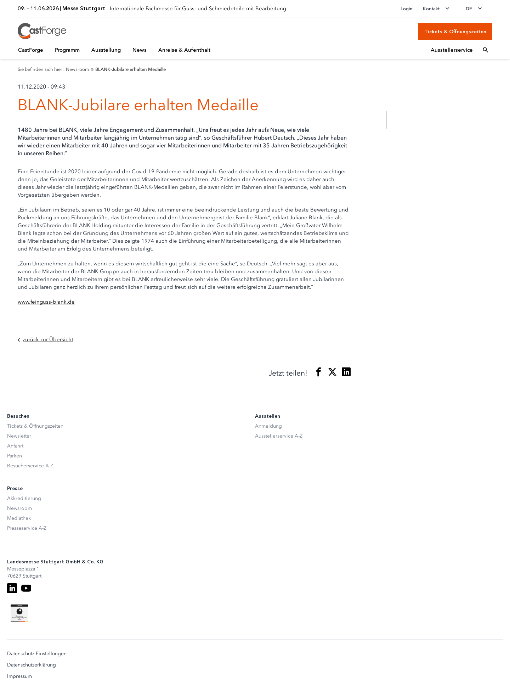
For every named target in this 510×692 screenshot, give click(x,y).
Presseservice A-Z (26, 528)
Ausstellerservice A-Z (278, 436)
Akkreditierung (24, 498)
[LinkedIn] (12, 588)
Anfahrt (15, 446)
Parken (14, 456)
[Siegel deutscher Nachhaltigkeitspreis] (19, 613)
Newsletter (19, 436)
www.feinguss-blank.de (46, 302)
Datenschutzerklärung (31, 665)
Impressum (19, 676)
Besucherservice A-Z (30, 466)
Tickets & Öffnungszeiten (35, 426)
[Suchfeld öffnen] (485, 49)
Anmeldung (268, 426)
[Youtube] (26, 588)
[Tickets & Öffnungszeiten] (455, 31)
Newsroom (19, 508)
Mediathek (19, 518)
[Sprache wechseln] (476, 8)
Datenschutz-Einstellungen (37, 654)
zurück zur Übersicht (45, 340)
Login (407, 8)
